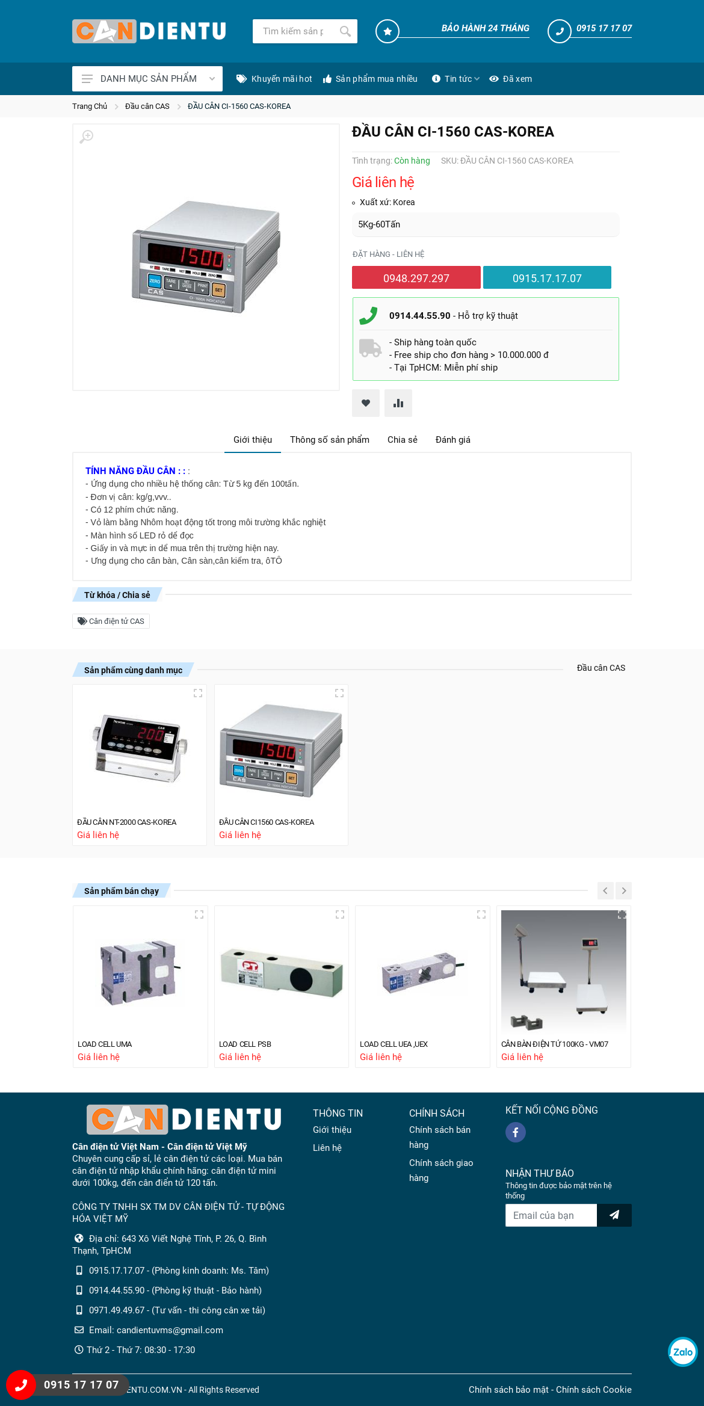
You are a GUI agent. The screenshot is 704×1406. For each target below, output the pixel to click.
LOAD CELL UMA (110, 1043)
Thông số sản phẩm (329, 439)
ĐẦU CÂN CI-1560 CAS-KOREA (239, 106)
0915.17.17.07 (547, 278)
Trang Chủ (89, 106)
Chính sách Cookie (594, 1389)
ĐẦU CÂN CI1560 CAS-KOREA (275, 820)
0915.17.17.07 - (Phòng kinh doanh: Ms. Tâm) (179, 1270)
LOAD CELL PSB (249, 1043)
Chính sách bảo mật (509, 1389)
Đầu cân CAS (147, 106)
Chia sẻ (403, 439)
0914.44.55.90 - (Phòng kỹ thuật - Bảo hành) (175, 1290)
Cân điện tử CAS (111, 621)
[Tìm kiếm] (293, 31)
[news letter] (614, 1215)
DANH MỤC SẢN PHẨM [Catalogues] (148, 78)
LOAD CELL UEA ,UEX (401, 1043)
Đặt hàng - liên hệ (388, 254)
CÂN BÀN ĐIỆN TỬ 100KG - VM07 (564, 1043)
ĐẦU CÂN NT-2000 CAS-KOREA (135, 820)
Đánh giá (453, 439)
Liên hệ (327, 1147)
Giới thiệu (252, 439)
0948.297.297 (416, 278)
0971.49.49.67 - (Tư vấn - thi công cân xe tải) (177, 1310)
